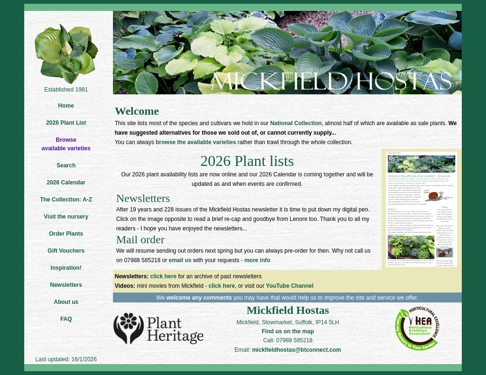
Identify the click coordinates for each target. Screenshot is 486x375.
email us (179, 260)
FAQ (66, 319)
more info (257, 260)
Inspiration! (66, 268)
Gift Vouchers (65, 250)
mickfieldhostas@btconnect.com (296, 350)
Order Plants (66, 233)
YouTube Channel (289, 286)
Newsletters (66, 285)
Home (66, 105)
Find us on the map (288, 331)
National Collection (296, 123)
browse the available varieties (196, 142)
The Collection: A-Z (66, 199)
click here (163, 276)
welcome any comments (199, 297)
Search (65, 165)
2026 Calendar (66, 182)
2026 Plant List (66, 122)
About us (66, 302)
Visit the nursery (66, 216)
